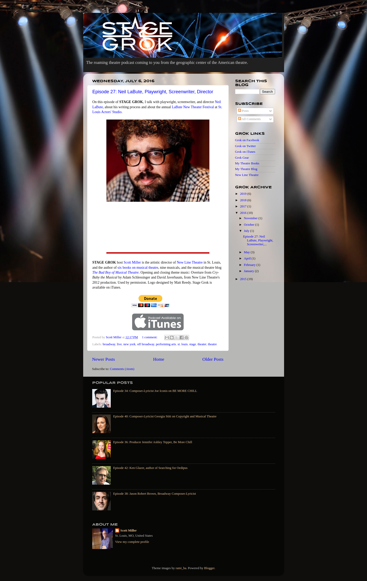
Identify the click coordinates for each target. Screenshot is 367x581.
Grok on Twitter (245, 146)
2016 (243, 213)
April (248, 258)
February (250, 265)
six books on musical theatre (137, 268)
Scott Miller (132, 262)
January (249, 271)
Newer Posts (103, 359)
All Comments (249, 119)
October (249, 224)
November (251, 218)
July (247, 231)
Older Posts (213, 359)
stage (192, 344)
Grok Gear (242, 157)
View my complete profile (132, 542)
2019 (243, 194)
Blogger (209, 568)
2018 (243, 200)
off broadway (145, 344)
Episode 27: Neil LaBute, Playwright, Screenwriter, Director (152, 91)
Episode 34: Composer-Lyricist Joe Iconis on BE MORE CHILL (155, 391)
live (119, 344)
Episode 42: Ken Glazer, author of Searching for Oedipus (150, 468)
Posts (243, 111)
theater (202, 344)
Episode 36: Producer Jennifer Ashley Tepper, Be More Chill (152, 442)
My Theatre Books (247, 163)
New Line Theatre (190, 262)
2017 (243, 206)
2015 (243, 279)
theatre (212, 344)
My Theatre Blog (246, 169)
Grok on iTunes (245, 152)
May (247, 252)
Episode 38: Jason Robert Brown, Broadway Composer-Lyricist (154, 493)
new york (129, 344)
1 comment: (150, 337)
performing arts (166, 344)
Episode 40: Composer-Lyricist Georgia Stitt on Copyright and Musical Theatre (165, 416)
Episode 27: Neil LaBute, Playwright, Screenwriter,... (258, 240)
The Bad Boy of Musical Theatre (115, 272)
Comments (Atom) (122, 369)
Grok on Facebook (247, 140)
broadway (109, 344)
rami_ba (181, 568)
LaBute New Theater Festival (193, 107)
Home (158, 359)
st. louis (183, 344)
